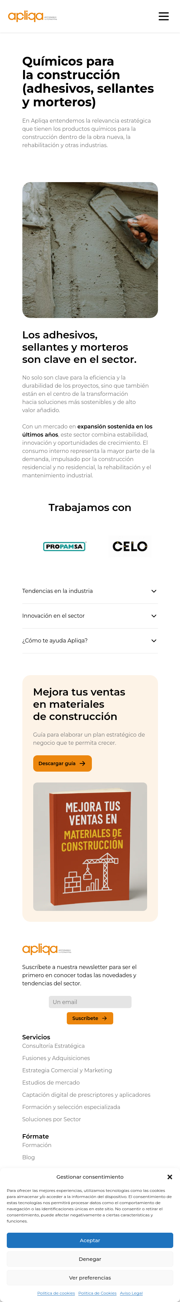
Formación (37, 1145)
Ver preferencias (90, 1277)
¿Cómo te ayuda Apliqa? (90, 641)
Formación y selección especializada (71, 1107)
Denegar (90, 1259)
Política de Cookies (97, 1293)
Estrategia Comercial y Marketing (67, 1070)
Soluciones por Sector (51, 1119)
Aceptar (90, 1240)
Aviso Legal (131, 1293)
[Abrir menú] (164, 16)
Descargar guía (63, 763)
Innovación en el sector (90, 616)
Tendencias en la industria (90, 591)
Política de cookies (56, 1293)
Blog (28, 1157)
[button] (169, 1177)
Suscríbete (89, 1018)
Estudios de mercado (51, 1082)
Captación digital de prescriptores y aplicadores (86, 1095)
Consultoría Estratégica (53, 1046)
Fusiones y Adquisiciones (56, 1058)
